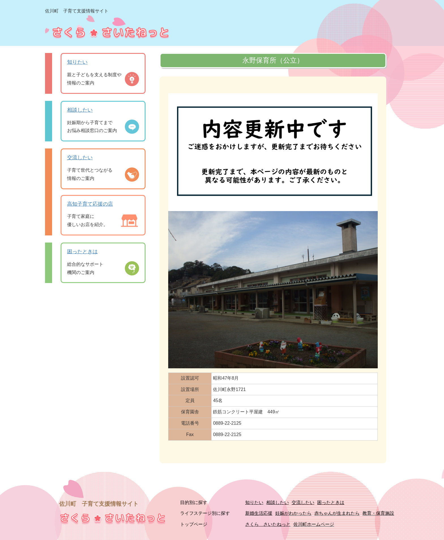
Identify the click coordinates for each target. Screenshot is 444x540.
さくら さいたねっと (268, 524)
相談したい (80, 110)
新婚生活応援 (258, 513)
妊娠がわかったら (293, 513)
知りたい (77, 62)
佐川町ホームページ (313, 524)
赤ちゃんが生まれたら (337, 513)
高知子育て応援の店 (90, 204)
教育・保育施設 (378, 513)
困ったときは (82, 251)
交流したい (80, 157)
